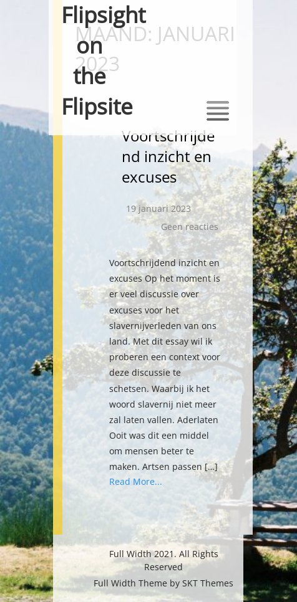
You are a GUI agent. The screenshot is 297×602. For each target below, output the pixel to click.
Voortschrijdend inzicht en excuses (168, 156)
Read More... (135, 481)
